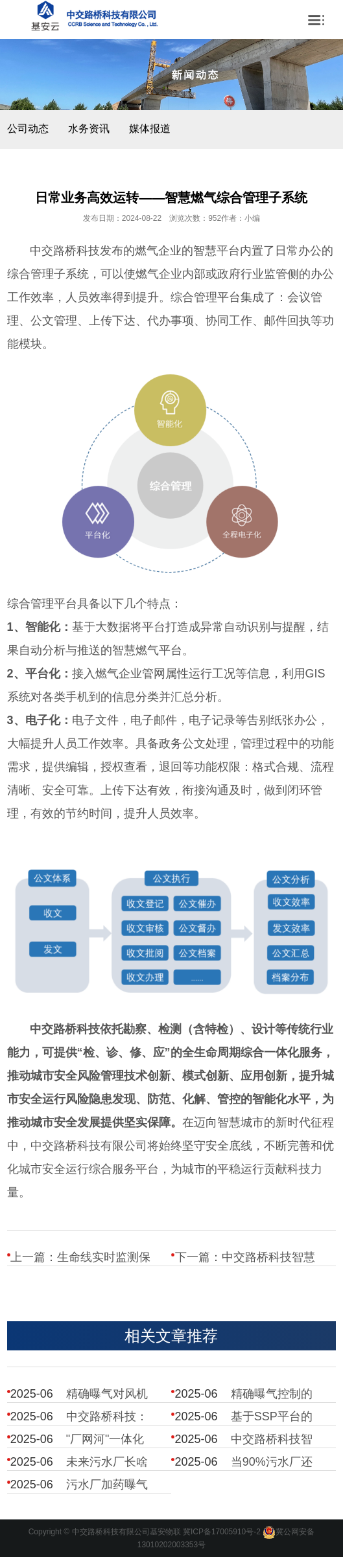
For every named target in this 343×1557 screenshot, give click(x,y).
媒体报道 (150, 128)
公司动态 (28, 128)
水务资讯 (89, 128)
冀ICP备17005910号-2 (222, 1532)
